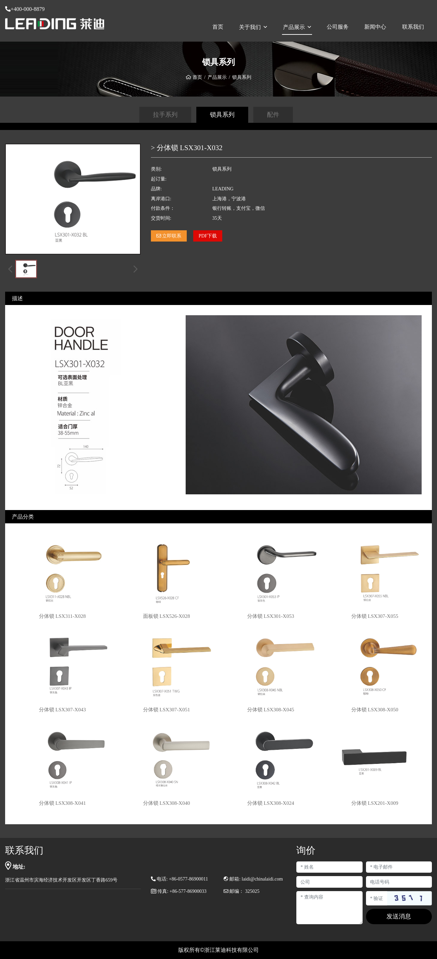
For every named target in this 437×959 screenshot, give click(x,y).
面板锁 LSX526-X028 (166, 616)
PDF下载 (208, 235)
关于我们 (250, 27)
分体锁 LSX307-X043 (62, 709)
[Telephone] (399, 882)
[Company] (329, 882)
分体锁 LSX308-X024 (270, 803)
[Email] (399, 867)
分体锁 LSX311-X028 (62, 616)
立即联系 (169, 235)
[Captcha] (376, 898)
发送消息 (398, 916)
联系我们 (413, 27)
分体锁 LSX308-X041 (62, 803)
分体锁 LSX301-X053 (270, 616)
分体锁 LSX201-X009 (374, 803)
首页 (217, 27)
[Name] (329, 867)
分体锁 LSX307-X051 (166, 709)
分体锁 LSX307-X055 (374, 616)
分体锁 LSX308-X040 (166, 803)
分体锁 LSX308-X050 (374, 709)
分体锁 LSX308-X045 (270, 709)
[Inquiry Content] (329, 907)
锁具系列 (222, 114)
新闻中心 (375, 27)
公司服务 (338, 27)
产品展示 (294, 27)
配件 (273, 114)
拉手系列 (165, 114)
